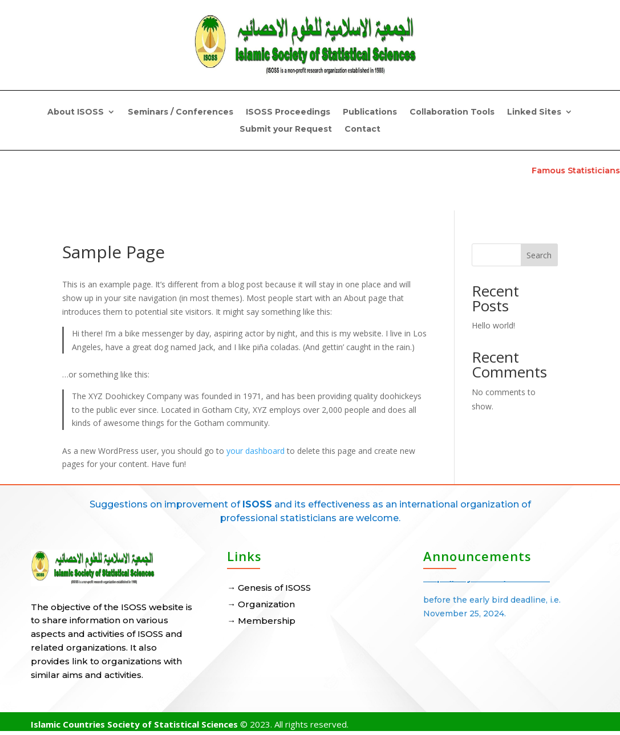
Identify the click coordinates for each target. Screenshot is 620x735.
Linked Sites (534, 112)
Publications (370, 112)
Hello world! (493, 325)
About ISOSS (75, 112)
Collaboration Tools (452, 112)
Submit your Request (286, 129)
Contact (362, 129)
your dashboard (255, 450)
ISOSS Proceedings (288, 112)
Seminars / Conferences (180, 112)
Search (539, 255)
